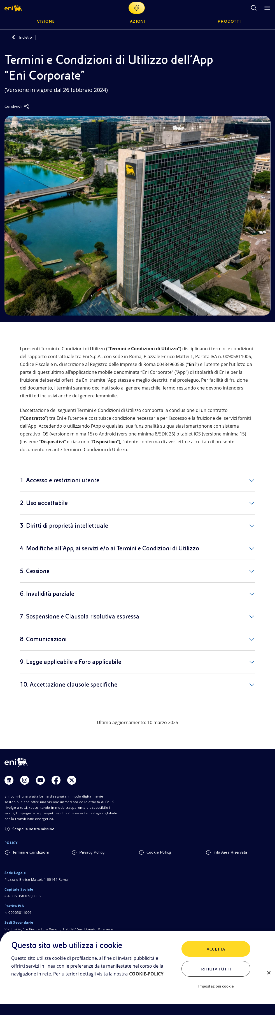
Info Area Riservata (230, 852)
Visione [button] (46, 21)
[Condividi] (16, 106)
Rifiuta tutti (216, 969)
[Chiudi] (269, 973)
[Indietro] (13, 37)
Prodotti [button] (229, 21)
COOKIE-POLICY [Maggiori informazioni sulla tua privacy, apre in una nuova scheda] (146, 974)
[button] (13, 7)
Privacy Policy (92, 852)
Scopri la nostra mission (33, 829)
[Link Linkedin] (8, 780)
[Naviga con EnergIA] (137, 8)
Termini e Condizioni (30, 852)
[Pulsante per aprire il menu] (267, 7)
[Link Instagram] (24, 780)
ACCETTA (216, 949)
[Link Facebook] (56, 780)
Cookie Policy (158, 852)
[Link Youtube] (40, 780)
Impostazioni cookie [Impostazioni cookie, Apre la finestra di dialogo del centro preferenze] (216, 986)
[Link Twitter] (71, 780)
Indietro (25, 37)
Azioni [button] (137, 21)
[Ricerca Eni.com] (253, 7)
